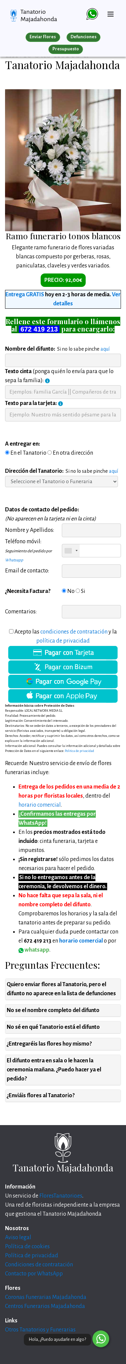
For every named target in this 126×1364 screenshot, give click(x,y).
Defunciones (83, 37)
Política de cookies (27, 1247)
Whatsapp (14, 560)
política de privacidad (63, 641)
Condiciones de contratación (39, 1265)
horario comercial (39, 805)
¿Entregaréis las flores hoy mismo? (49, 1044)
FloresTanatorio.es (60, 1196)
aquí (105, 349)
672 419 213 (39, 329)
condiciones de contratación (74, 632)
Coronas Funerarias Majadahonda (45, 1297)
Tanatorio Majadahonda (38, 15)
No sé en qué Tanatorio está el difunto (53, 1027)
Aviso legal (18, 1237)
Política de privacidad (31, 1256)
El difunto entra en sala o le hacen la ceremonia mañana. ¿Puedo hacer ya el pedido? (54, 1070)
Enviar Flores (43, 37)
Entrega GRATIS (24, 295)
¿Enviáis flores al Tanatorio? (41, 1096)
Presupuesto (65, 49)
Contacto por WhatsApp (34, 1274)
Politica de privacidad (79, 751)
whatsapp (33, 950)
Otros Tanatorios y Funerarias (40, 1330)
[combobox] (71, 550)
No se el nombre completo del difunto (53, 1010)
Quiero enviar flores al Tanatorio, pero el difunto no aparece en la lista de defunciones (61, 989)
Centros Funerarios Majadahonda (45, 1306)
